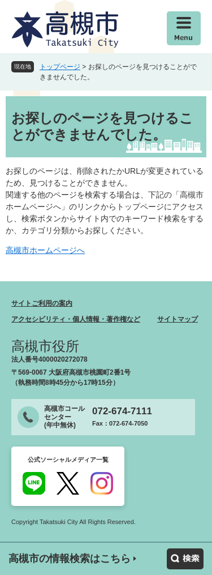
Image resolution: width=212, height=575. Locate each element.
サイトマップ (177, 319)
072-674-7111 (122, 411)
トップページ (60, 67)
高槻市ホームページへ (45, 250)
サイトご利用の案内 (41, 303)
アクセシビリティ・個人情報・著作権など (75, 319)
